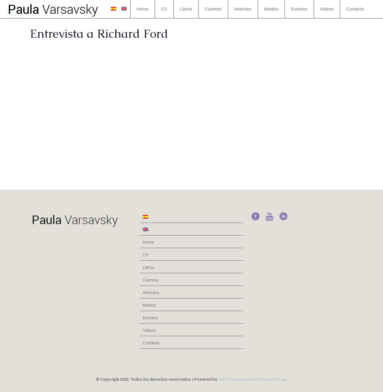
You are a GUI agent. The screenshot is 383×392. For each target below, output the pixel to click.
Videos (149, 330)
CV (146, 254)
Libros (148, 267)
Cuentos (150, 280)
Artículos (151, 292)
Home (148, 242)
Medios (149, 305)
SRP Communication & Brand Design (252, 379)
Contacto (151, 342)
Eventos (150, 317)
